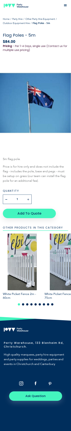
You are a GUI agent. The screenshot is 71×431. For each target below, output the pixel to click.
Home (6, 19)
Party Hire (17, 19)
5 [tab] (35, 304)
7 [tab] (44, 304)
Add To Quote (29, 213)
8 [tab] (48, 304)
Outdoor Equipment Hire (16, 23)
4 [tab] (31, 304)
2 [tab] (23, 304)
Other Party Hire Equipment (40, 19)
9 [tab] (52, 304)
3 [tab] (27, 304)
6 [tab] (40, 304)
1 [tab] (19, 304)
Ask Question (35, 396)
